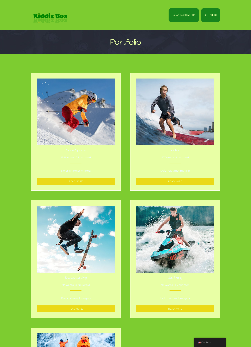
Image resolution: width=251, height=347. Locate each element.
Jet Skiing (175, 278)
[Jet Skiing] (175, 208)
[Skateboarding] (76, 208)
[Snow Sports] (76, 81)
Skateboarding (76, 278)
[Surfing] (175, 81)
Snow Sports (75, 150)
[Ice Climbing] (76, 336)
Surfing (175, 150)
